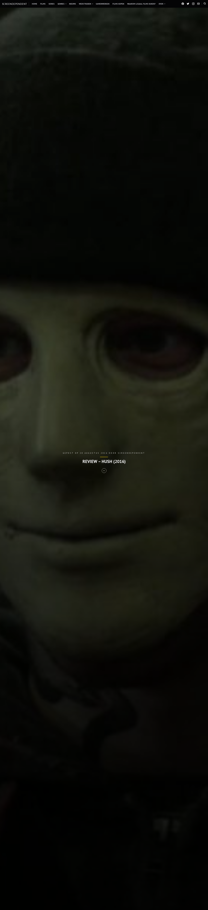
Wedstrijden (85, 4)
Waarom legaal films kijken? (141, 4)
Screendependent (14, 3)
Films (43, 4)
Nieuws (72, 4)
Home (34, 4)
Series (52, 4)
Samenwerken (102, 4)
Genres (61, 4)
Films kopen (118, 4)
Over (161, 4)
